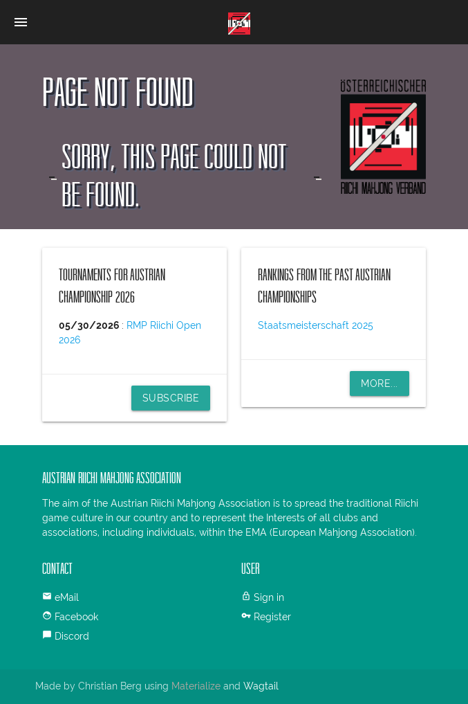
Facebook (76, 616)
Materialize (196, 686)
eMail (67, 597)
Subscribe (171, 398)
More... (379, 383)
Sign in (269, 597)
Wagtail (261, 686)
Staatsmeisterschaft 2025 (315, 325)
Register (272, 616)
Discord (72, 636)
